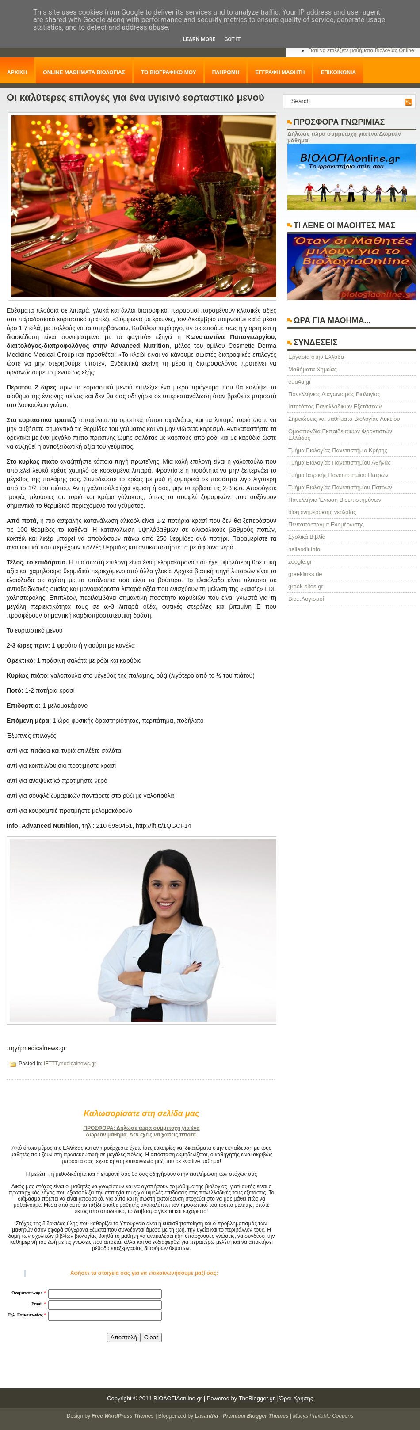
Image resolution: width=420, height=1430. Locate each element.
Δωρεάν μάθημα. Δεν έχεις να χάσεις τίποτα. (141, 1135)
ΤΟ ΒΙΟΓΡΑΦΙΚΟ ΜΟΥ (168, 72)
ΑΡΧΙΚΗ (17, 72)
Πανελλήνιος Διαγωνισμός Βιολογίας (334, 394)
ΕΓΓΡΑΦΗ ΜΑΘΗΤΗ (280, 72)
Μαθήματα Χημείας (312, 369)
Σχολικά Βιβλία (306, 537)
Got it (232, 39)
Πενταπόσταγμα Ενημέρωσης (326, 524)
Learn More (199, 39)
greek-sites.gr (305, 586)
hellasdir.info (304, 549)
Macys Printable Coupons (323, 1416)
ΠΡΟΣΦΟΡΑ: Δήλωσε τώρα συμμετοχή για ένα (141, 1128)
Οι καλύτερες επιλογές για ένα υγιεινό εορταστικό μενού (135, 97)
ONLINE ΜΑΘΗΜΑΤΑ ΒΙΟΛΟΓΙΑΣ (84, 72)
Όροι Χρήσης (296, 1398)
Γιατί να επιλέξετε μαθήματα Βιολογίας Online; (362, 50)
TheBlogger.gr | (258, 1398)
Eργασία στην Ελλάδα (316, 357)
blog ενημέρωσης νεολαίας (322, 512)
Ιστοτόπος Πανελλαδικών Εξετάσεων (335, 406)
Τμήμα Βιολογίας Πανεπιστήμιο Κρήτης (337, 450)
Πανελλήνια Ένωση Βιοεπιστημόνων (334, 499)
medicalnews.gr (77, 1063)
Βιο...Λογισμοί (306, 598)
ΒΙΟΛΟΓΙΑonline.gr (177, 1398)
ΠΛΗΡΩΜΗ (226, 72)
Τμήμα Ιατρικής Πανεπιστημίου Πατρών (338, 475)
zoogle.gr (300, 561)
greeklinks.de (305, 574)
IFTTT (50, 1063)
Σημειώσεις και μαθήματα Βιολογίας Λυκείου (344, 419)
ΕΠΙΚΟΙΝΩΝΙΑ (338, 72)
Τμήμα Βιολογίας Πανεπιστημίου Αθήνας (339, 462)
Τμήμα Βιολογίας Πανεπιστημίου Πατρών (340, 487)
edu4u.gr (299, 381)
